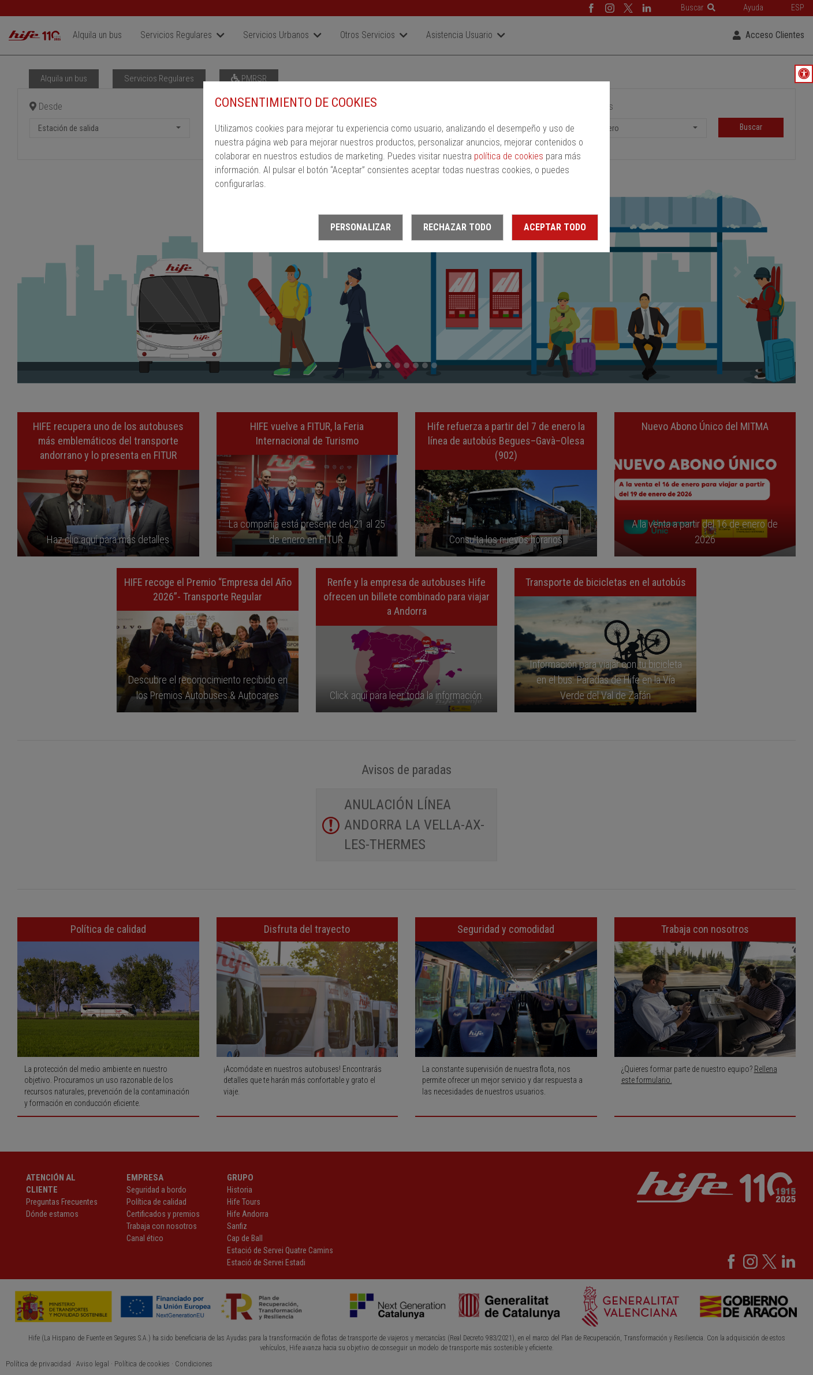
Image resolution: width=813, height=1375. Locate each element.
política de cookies (508, 156)
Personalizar (360, 227)
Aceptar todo (555, 227)
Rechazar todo (457, 227)
